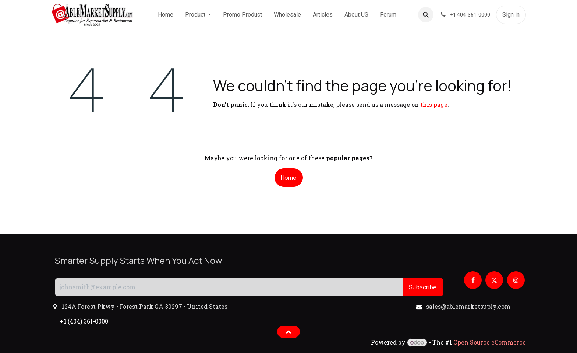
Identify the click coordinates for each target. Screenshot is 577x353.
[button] (425, 14)
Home (289, 178)
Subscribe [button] (423, 287)
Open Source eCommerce (489, 342)
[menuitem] (165, 14)
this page (433, 104)
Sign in (511, 14)
